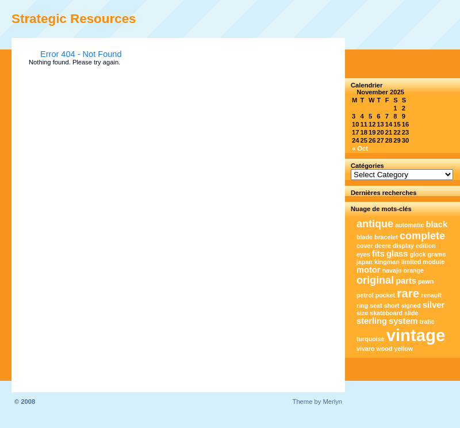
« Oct (360, 148)
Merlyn (332, 401)
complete (422, 236)
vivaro (365, 348)
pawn (426, 281)
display (403, 245)
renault (431, 295)
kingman (387, 261)
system (403, 321)
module (433, 261)
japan (364, 261)
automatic (409, 224)
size (362, 312)
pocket (385, 295)
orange (414, 270)
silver (433, 304)
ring (362, 305)
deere (383, 245)
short (392, 305)
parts (406, 280)
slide (411, 312)
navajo (392, 270)
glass (397, 253)
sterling (371, 321)
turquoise (370, 338)
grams (436, 254)
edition (426, 245)
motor (368, 269)
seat (376, 305)
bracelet (386, 237)
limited (411, 261)
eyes (363, 254)
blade (364, 237)
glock (418, 254)
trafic (427, 321)
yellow (403, 348)
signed (410, 305)
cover (364, 245)
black (436, 224)
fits (378, 253)
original (375, 280)
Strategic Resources (74, 19)
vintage (416, 335)
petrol (365, 295)
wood (385, 348)
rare (408, 293)
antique (374, 224)
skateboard (386, 312)
